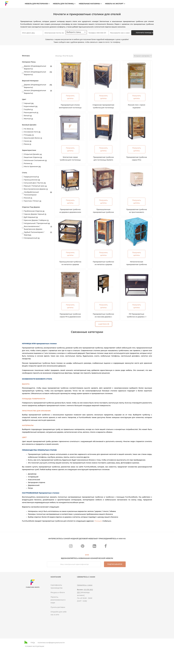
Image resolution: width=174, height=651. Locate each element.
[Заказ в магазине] (142, 56)
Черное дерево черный (34, 214)
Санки (26, 141)
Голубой (27, 109)
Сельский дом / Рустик (33, 183)
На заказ (27, 129)
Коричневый (29, 106)
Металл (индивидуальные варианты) (35, 73)
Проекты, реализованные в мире (58, 600)
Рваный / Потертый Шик (34, 186)
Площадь (28, 135)
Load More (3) (103, 324)
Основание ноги (31, 132)
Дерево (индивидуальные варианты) (35, 67)
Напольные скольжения (34, 160)
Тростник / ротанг (31, 201)
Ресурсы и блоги (58, 592)
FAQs (33, 643)
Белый (27, 116)
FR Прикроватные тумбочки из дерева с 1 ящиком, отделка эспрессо (136, 316)
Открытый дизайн (31, 154)
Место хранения (31, 166)
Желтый (27, 119)
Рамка (26, 144)
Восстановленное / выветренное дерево (33, 227)
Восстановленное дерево (35, 189)
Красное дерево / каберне (35, 220)
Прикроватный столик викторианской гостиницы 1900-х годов (70, 107)
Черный (27, 103)
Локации (98, 521)
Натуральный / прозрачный (36, 223)
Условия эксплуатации (34, 646)
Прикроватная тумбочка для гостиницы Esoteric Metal (103, 160)
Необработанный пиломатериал (31, 193)
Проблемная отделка (33, 211)
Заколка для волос (32, 138)
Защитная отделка (32, 157)
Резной (27, 198)
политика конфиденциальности (51, 643)
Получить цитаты (70, 97)
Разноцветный (30, 112)
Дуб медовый (30, 217)
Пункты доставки (58, 607)
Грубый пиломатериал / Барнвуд (34, 233)
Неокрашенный (30, 238)
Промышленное (31, 180)
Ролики (27, 163)
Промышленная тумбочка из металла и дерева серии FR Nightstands (70, 264)
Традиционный (30, 177)
